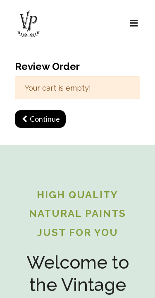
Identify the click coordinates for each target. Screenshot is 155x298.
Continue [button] (40, 118)
